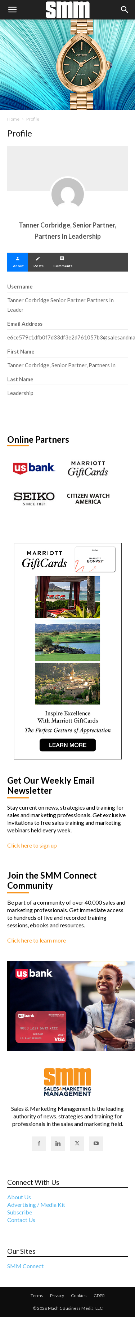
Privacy (57, 1295)
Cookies (79, 1295)
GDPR (99, 1295)
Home (13, 119)
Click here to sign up (32, 845)
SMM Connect (25, 1265)
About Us (19, 1196)
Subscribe (19, 1212)
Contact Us (21, 1219)
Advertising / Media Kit (36, 1204)
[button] (12, 10)
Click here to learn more (36, 940)
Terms (37, 1295)
